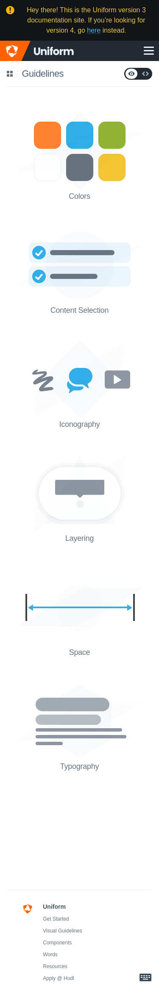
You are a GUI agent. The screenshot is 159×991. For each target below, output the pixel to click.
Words (50, 955)
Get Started (56, 919)
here (93, 30)
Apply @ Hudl (58, 978)
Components (57, 943)
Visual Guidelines (62, 931)
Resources (55, 966)
